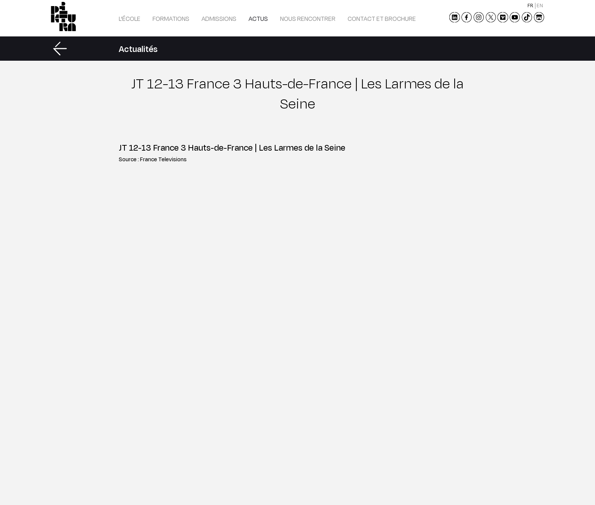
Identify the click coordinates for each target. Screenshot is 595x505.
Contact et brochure (382, 18)
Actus (258, 18)
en (540, 5)
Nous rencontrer (307, 18)
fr (530, 5)
